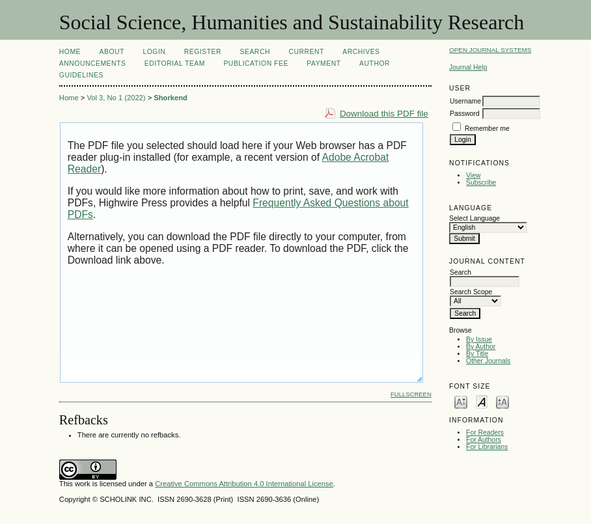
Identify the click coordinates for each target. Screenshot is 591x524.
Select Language (474, 218)
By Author (480, 346)
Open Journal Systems (490, 49)
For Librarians (487, 446)
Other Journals (488, 361)
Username (465, 101)
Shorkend (170, 98)
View (473, 175)
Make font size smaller (460, 401)
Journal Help (468, 67)
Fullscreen (411, 394)
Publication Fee (255, 63)
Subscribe (481, 182)
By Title (477, 353)
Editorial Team (174, 63)
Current (305, 51)
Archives (360, 51)
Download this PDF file (384, 113)
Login (154, 51)
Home (70, 51)
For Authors (483, 439)
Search (255, 51)
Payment (323, 63)
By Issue (479, 339)
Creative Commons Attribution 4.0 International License (244, 484)
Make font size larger (502, 401)
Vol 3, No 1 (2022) (116, 98)
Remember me (487, 128)
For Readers (485, 432)
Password (465, 113)
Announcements (92, 63)
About (112, 51)
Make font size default (481, 401)
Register (202, 51)
